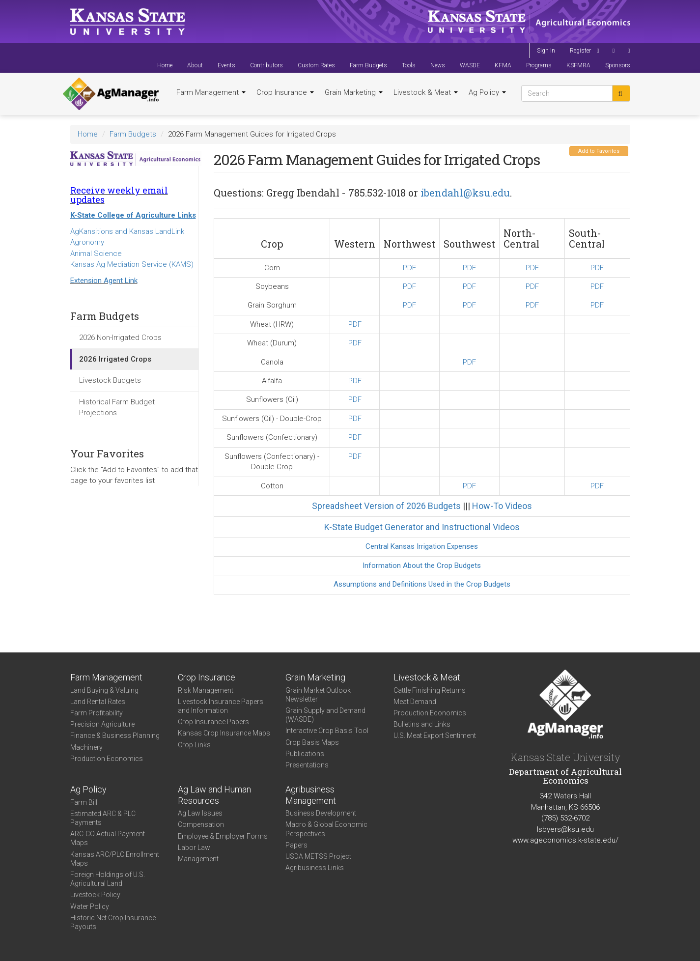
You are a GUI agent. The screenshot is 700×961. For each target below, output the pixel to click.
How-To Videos (502, 506)
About (195, 65)
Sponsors (617, 65)
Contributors (266, 65)
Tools (409, 65)
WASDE (470, 65)
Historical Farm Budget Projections (117, 407)
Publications (304, 754)
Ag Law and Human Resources (214, 795)
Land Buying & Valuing (104, 690)
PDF (409, 267)
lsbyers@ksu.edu (565, 829)
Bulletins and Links (421, 724)
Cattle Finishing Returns (429, 690)
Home (164, 65)
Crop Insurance (285, 92)
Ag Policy (487, 92)
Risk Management (205, 690)
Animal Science (96, 253)
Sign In (546, 50)
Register (580, 50)
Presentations (307, 765)
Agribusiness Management (310, 795)
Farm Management (211, 92)
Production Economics (106, 759)
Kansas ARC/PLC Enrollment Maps (114, 858)
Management (198, 859)
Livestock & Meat (425, 92)
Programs (539, 65)
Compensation (201, 824)
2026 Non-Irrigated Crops (120, 337)
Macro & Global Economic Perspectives (326, 828)
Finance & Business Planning (115, 735)
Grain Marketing (354, 92)
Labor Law (194, 847)
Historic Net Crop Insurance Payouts (113, 922)
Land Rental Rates (97, 702)
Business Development (320, 813)
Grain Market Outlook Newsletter (318, 694)
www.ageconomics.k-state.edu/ (565, 840)
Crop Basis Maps (312, 742)
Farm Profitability (96, 713)
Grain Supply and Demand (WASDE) (325, 715)
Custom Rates (316, 65)
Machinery (86, 747)
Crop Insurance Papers (213, 722)
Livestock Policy (95, 895)
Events (226, 65)
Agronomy (87, 242)
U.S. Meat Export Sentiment (434, 735)
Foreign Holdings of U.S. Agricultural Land (107, 879)
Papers (296, 845)
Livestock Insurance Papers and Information (220, 706)
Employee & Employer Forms (223, 836)
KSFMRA (578, 65)
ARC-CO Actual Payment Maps (107, 838)
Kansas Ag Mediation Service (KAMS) (132, 264)
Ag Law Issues (200, 813)
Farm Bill (83, 802)
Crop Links (194, 745)
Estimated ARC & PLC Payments (103, 818)
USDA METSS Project (318, 856)
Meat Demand (414, 702)
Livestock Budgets (110, 380)
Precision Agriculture (102, 724)
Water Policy (89, 906)
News (437, 65)
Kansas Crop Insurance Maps (224, 733)
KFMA (503, 65)
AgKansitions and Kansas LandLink (127, 231)
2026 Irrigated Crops (115, 359)
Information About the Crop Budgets (422, 565)
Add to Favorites (598, 151)
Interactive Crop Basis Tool (326, 731)
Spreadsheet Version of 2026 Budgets (386, 506)
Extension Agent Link (104, 280)
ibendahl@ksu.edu (465, 192)
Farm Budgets (368, 65)
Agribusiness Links (314, 868)
